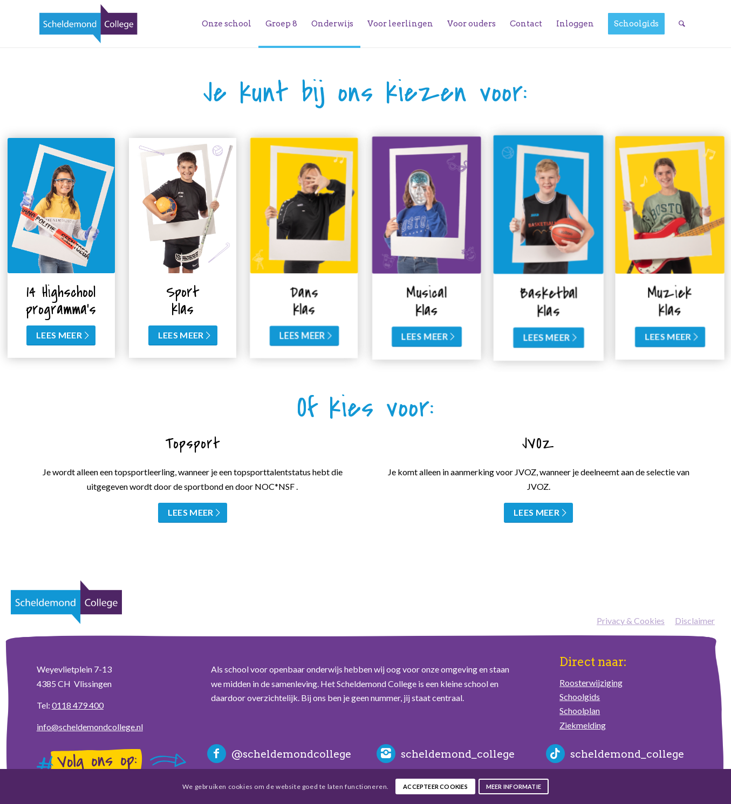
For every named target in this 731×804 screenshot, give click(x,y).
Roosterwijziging (591, 682)
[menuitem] (226, 23)
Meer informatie (513, 786)
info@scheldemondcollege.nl (90, 727)
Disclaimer (695, 620)
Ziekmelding (582, 725)
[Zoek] (682, 23)
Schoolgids (579, 696)
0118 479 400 (78, 705)
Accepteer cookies (435, 786)
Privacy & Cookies (631, 620)
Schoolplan (579, 710)
